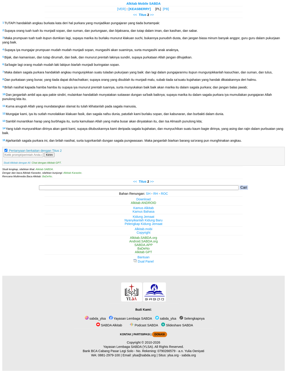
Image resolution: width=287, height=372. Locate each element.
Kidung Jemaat (143, 216)
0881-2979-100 (109, 355)
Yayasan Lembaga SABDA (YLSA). (128, 346)
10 (3, 94)
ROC (164, 193)
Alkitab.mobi (143, 229)
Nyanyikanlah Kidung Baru (143, 220)
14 (3, 128)
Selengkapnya (191, 318)
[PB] (166, 9)
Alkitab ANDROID (143, 203)
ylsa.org (172, 355)
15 (3, 140)
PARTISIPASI (141, 334)
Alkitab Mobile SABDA (143, 3)
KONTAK (125, 334)
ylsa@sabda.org (144, 355)
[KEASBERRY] (139, 9)
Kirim (49, 154)
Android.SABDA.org (143, 241)
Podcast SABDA (143, 325)
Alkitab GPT (143, 252)
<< (135, 15)
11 (3, 106)
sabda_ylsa (95, 318)
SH (148, 193)
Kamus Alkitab (143, 208)
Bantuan (143, 257)
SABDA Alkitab (109, 325)
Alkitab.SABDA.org (143, 237)
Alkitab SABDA (44, 169)
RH (155, 193)
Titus (142, 15)
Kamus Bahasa (143, 211)
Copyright (143, 232)
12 (3, 113)
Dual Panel (143, 261)
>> (152, 15)
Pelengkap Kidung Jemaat (143, 224)
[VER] (121, 9)
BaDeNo (47, 176)
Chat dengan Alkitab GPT (46, 162)
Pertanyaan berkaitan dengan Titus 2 (35, 150)
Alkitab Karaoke (72, 172)
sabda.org (189, 355)
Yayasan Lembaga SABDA (130, 318)
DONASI (159, 334)
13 (3, 121)
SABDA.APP (143, 245)
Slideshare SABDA (177, 325)
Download (143, 199)
